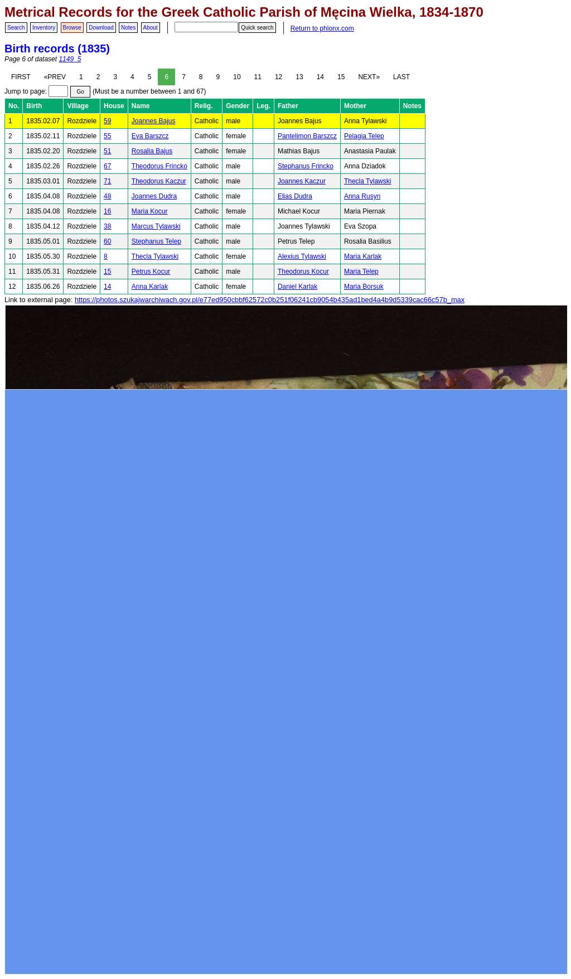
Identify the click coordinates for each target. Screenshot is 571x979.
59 (107, 121)
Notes (128, 28)
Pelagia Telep (364, 136)
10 (236, 77)
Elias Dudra (295, 196)
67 (107, 166)
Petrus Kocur (151, 271)
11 (258, 77)
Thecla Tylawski (367, 181)
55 (107, 136)
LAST (401, 77)
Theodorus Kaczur (159, 181)
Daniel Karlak (297, 286)
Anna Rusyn (362, 196)
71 (107, 181)
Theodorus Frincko (159, 166)
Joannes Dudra (154, 196)
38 (107, 226)
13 (299, 77)
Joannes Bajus (154, 121)
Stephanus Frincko (305, 166)
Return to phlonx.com (322, 28)
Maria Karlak (362, 256)
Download (101, 28)
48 (107, 196)
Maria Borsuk (364, 286)
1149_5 (70, 59)
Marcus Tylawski (156, 226)
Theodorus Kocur (303, 271)
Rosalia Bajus (152, 151)
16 (107, 211)
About (150, 28)
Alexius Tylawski (302, 256)
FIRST (21, 77)
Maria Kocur (150, 211)
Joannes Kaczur (302, 181)
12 (278, 77)
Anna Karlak (150, 286)
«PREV (55, 77)
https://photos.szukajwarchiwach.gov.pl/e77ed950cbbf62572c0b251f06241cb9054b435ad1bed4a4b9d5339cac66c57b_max (269, 299)
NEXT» (369, 77)
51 (107, 151)
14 (320, 77)
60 (107, 241)
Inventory (43, 28)
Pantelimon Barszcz (307, 136)
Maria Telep (361, 271)
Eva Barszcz (150, 136)
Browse (72, 28)
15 (341, 77)
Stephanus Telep (156, 241)
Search (16, 28)
